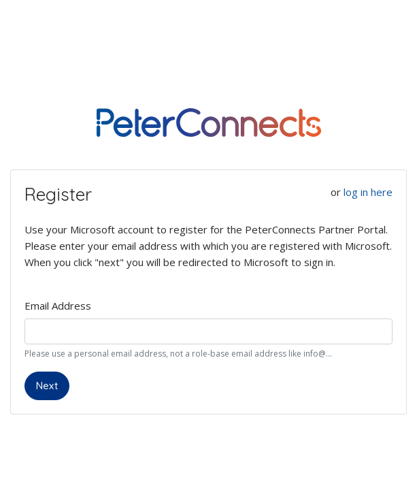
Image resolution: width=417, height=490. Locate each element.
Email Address (57, 305)
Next (47, 385)
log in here (368, 192)
